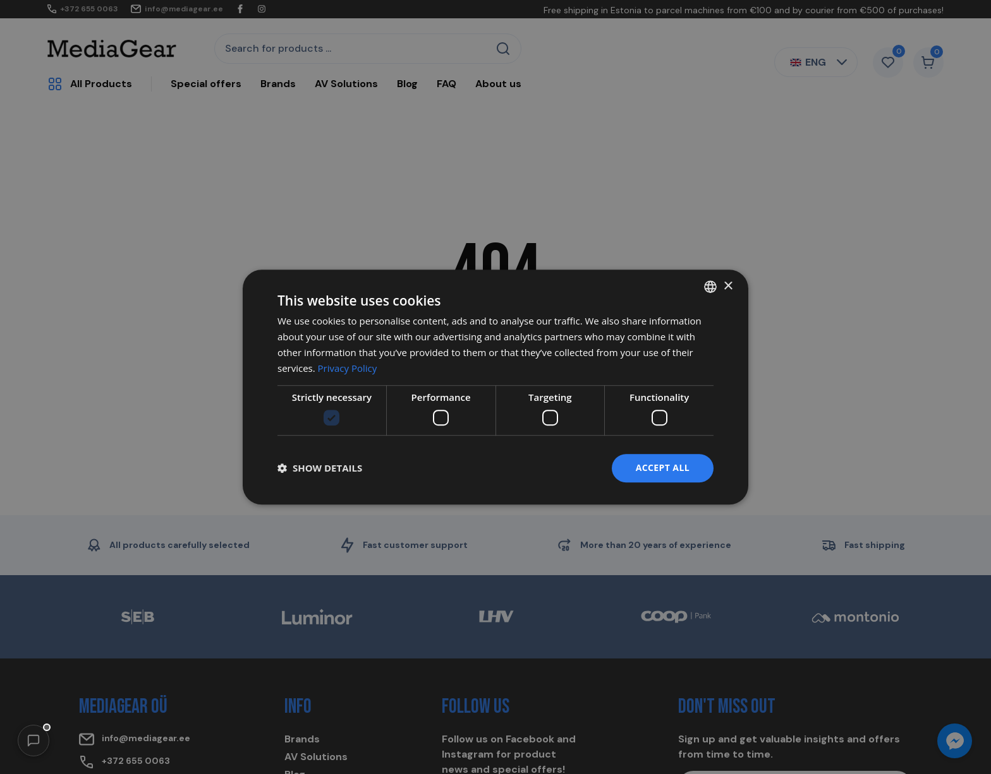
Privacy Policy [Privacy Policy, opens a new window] (347, 368)
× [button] (728, 286)
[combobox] (710, 286)
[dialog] (495, 387)
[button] (33, 740)
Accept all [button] (663, 467)
